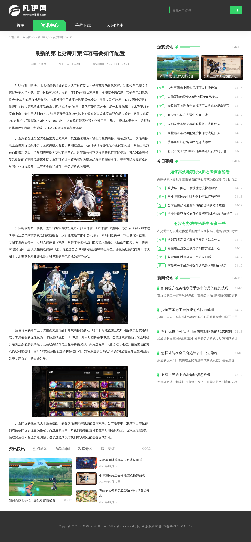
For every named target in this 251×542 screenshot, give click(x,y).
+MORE (145, 448)
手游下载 (83, 25)
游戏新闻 (63, 449)
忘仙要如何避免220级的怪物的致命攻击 (124, 493)
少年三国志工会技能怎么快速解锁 (122, 475)
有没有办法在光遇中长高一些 (188, 115)
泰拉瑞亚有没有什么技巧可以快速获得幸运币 (198, 106)
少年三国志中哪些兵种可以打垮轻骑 (192, 87)
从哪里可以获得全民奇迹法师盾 (120, 460)
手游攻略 (58, 37)
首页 (21, 25)
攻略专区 (85, 449)
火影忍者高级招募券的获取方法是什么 (194, 124)
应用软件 (115, 25)
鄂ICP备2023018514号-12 (175, 526)
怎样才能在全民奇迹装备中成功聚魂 (189, 353)
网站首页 (28, 37)
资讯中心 (50, 25)
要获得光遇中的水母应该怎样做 (186, 375)
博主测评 (108, 449)
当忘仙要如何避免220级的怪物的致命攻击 (196, 205)
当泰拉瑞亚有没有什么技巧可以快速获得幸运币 (200, 214)
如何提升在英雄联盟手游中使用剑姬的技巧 (194, 288)
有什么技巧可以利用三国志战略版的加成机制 (196, 331)
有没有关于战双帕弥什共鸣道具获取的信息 (197, 151)
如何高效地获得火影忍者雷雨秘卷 (32, 500)
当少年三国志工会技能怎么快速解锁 (192, 188)
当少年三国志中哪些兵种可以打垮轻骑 (194, 196)
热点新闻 (40, 449)
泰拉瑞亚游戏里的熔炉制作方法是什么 (194, 133)
